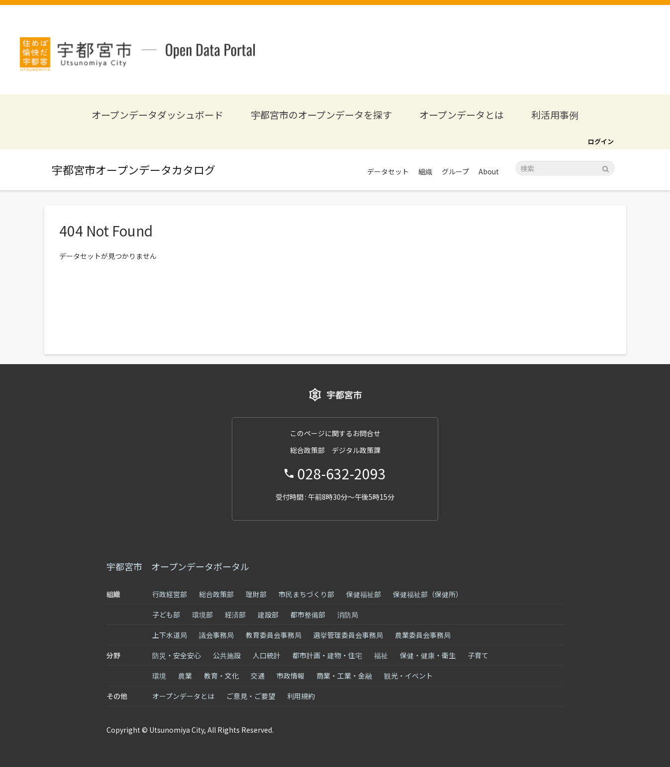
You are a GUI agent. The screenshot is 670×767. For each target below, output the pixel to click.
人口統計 (267, 655)
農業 (185, 676)
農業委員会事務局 (423, 635)
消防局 (347, 614)
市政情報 (290, 676)
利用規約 (301, 696)
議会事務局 (216, 635)
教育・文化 (221, 676)
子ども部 (166, 614)
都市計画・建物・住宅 (327, 655)
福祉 (381, 655)
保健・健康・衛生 (428, 655)
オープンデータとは (461, 114)
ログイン (601, 141)
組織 (425, 171)
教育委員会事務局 (273, 635)
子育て (478, 655)
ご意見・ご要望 (250, 696)
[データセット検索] (565, 168)
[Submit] (605, 167)
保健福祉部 (363, 594)
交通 (258, 676)
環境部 (202, 614)
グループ (455, 171)
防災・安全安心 (176, 655)
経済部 (235, 614)
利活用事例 (554, 114)
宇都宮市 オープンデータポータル (177, 566)
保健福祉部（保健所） (428, 594)
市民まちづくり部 (306, 594)
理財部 (256, 594)
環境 (159, 676)
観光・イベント (408, 676)
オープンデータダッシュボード (157, 114)
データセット (388, 171)
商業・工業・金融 (344, 676)
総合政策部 (216, 594)
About (489, 171)
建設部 (268, 614)
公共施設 (227, 655)
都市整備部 (307, 614)
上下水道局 (169, 635)
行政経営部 (169, 594)
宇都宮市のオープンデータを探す (321, 114)
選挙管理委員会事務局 (348, 635)
